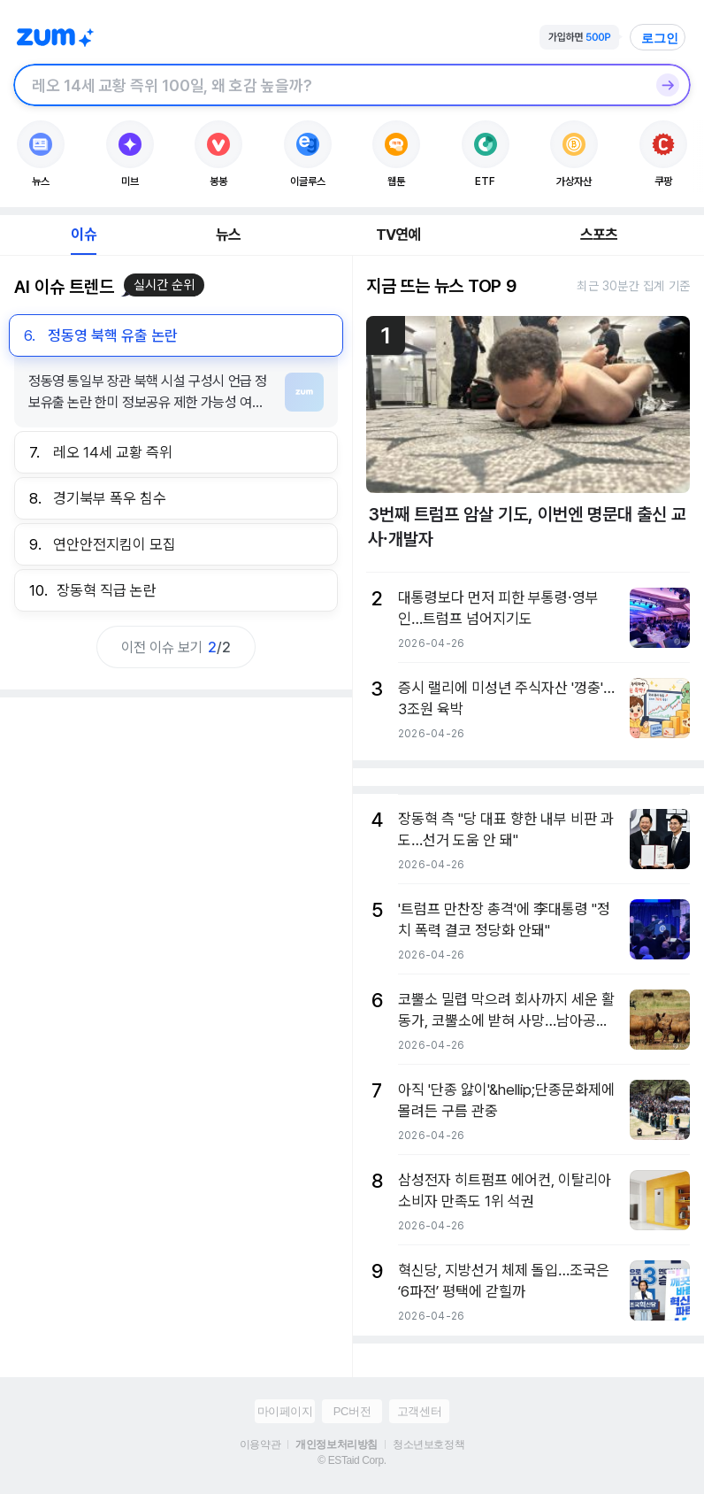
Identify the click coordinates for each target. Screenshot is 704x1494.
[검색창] (329, 85)
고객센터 (419, 1411)
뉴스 (228, 234)
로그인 (659, 38)
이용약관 (260, 1444)
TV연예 (398, 234)
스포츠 (599, 234)
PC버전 (352, 1411)
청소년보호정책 (428, 1444)
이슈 (83, 234)
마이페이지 (285, 1411)
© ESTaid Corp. (352, 1460)
